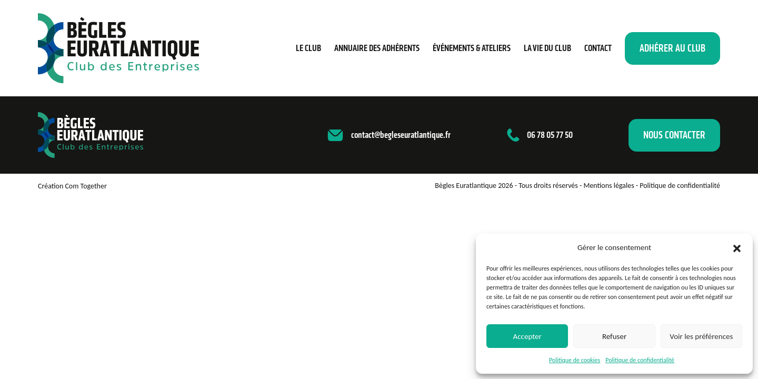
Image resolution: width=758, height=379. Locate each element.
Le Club (308, 48)
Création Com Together (72, 186)
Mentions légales (608, 185)
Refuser (614, 336)
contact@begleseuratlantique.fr (401, 135)
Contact (598, 48)
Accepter (527, 336)
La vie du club (547, 48)
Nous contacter (674, 135)
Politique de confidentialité (639, 360)
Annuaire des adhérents (377, 48)
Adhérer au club (672, 48)
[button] (737, 247)
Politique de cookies (574, 360)
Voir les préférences (701, 336)
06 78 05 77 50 (550, 135)
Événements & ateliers (472, 48)
